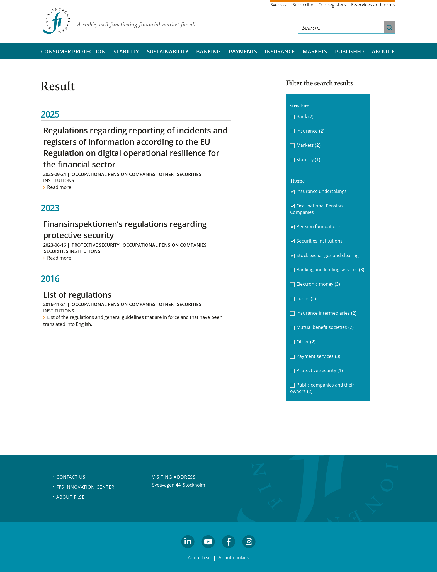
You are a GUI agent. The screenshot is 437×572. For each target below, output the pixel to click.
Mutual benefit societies (325, 327)
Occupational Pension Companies (114, 174)
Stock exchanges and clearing (328, 255)
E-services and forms (373, 5)
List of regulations (77, 294)
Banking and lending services (330, 270)
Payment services (318, 356)
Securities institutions (72, 251)
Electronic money (318, 284)
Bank (305, 116)
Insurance (280, 51)
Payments (243, 51)
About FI (384, 51)
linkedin (188, 550)
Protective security (95, 245)
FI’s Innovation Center (84, 487)
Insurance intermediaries (326, 313)
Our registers (332, 5)
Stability (126, 51)
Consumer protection (73, 51)
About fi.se (69, 497)
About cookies (234, 557)
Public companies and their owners (322, 388)
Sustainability (167, 51)
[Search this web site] (341, 27)
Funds (306, 298)
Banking (208, 51)
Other (166, 174)
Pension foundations (319, 226)
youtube (208, 550)
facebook (229, 550)
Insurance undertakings (322, 191)
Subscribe (302, 5)
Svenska (278, 5)
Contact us (69, 477)
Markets (315, 51)
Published (349, 51)
